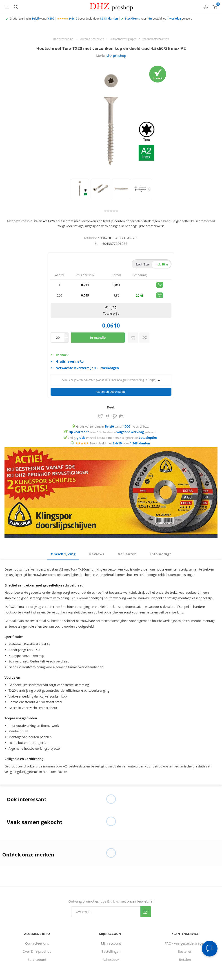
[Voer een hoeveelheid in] (57, 337)
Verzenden (145, 904)
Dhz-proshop (116, 55)
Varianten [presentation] (127, 546)
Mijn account (111, 935)
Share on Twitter (100, 408)
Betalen (185, 951)
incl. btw (161, 264)
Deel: (111, 399)
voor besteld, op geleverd (159, 18)
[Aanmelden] (105, 904)
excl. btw (142, 264)
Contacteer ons (37, 935)
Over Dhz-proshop (37, 943)
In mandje (98, 337)
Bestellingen (110, 943)
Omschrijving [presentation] (63, 546)
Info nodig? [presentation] (160, 546)
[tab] (63, 546)
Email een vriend (121, 408)
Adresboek (111, 951)
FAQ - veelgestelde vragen (185, 935)
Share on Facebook (107, 408)
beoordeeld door (93, 18)
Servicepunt (37, 951)
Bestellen (185, 943)
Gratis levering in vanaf (32, 18)
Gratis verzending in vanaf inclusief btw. (112, 419)
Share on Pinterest (114, 408)
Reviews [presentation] (96, 546)
